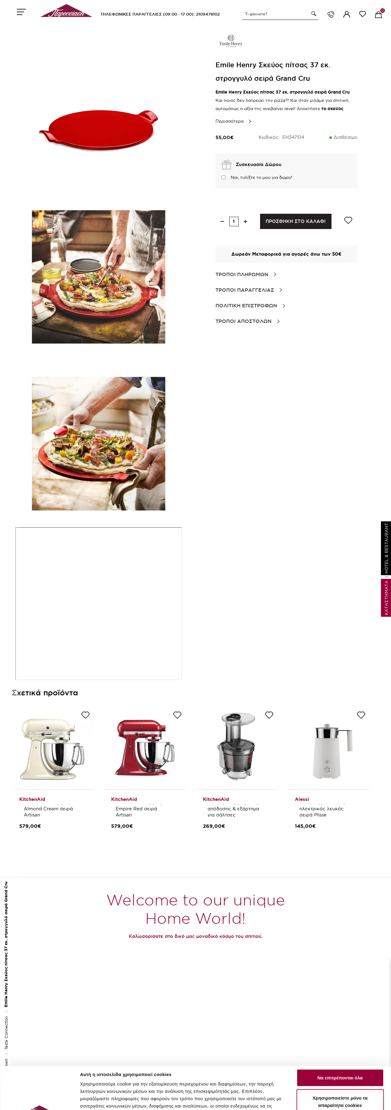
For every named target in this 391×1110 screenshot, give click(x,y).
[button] (312, 13)
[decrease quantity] (222, 221)
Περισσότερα (229, 121)
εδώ (129, 1085)
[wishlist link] (362, 15)
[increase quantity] (245, 221)
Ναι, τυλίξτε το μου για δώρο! (261, 177)
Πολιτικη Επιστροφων (246, 305)
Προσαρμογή (94, 1102)
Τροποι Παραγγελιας (244, 290)
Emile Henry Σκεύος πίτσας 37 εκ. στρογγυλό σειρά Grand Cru (6, 944)
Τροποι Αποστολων (243, 321)
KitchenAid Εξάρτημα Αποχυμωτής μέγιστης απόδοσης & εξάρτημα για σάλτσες (234, 805)
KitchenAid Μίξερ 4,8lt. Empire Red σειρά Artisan (143, 808)
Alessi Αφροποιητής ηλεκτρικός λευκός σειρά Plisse (322, 808)
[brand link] (230, 43)
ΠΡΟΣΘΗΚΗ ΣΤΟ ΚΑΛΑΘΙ (296, 221)
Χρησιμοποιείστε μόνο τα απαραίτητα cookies (340, 1059)
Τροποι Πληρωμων (241, 274)
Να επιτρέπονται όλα (340, 1035)
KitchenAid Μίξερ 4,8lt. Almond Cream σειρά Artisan (51, 808)
